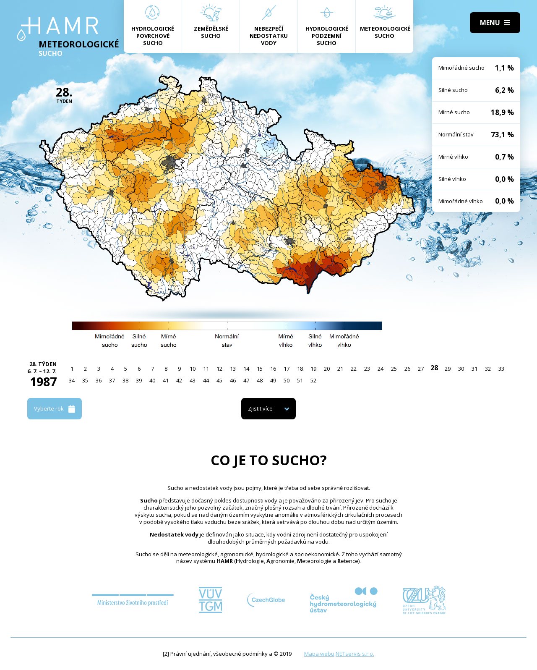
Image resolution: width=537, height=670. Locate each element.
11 (206, 368)
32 (488, 368)
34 (72, 380)
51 (300, 380)
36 (99, 380)
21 (340, 368)
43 (193, 380)
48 (260, 380)
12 (219, 368)
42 (179, 380)
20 (327, 368)
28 (434, 367)
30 (461, 368)
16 (273, 368)
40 (152, 380)
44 (206, 380)
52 (313, 380)
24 (380, 368)
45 (219, 380)
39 (139, 380)
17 (286, 368)
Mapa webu (319, 653)
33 (501, 368)
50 (286, 380)
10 (193, 368)
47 (246, 380)
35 (85, 380)
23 (367, 368)
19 (313, 368)
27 (421, 368)
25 (394, 368)
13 (233, 368)
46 (233, 380)
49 (273, 380)
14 (246, 368)
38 (125, 380)
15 (260, 368)
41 (166, 380)
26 (407, 368)
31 (474, 368)
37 (112, 380)
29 (448, 368)
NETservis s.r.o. (355, 653)
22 (354, 368)
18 (300, 368)
